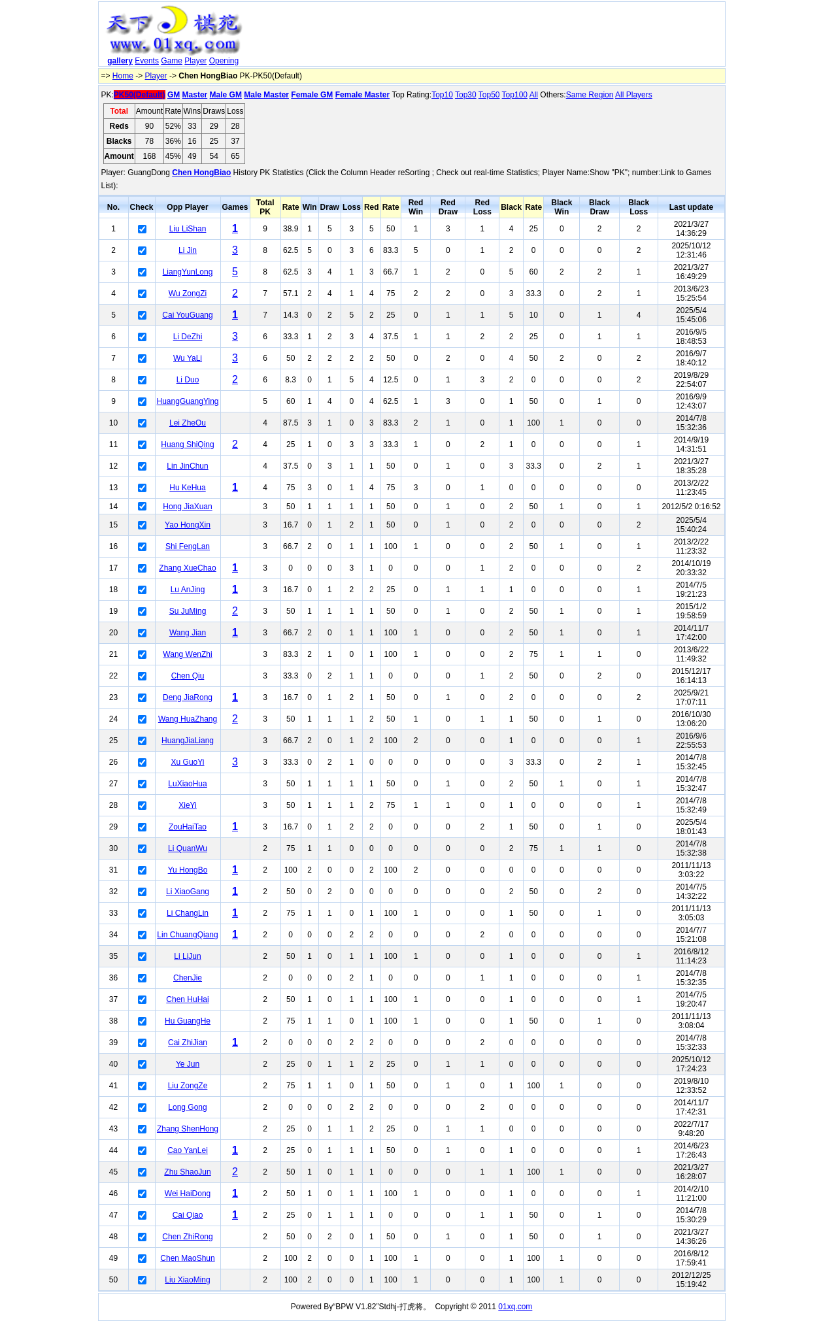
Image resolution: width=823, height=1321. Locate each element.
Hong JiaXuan (187, 506)
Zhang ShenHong (187, 1128)
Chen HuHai (187, 999)
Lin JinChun (187, 466)
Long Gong (187, 1107)
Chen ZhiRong (187, 1236)
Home (122, 75)
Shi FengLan (187, 546)
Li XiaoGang (187, 891)
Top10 (442, 94)
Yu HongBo (188, 870)
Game (171, 60)
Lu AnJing (188, 589)
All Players (633, 94)
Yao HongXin (187, 524)
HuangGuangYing (188, 401)
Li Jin (187, 250)
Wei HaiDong (187, 1193)
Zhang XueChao (187, 568)
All (533, 94)
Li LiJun (187, 956)
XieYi (187, 805)
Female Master (362, 94)
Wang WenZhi (187, 654)
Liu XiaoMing (187, 1279)
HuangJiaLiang (187, 740)
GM (173, 94)
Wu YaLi (187, 358)
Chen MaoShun (187, 1258)
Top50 (489, 94)
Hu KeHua (187, 487)
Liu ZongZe (188, 1085)
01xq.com (515, 1306)
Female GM (312, 94)
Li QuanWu (187, 848)
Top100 (515, 94)
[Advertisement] (486, 36)
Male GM (226, 94)
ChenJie (187, 977)
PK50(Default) (139, 94)
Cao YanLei (187, 1150)
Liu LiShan (188, 228)
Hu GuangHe (187, 1021)
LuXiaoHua (187, 783)
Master (195, 94)
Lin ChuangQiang (187, 934)
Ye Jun (187, 1064)
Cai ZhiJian (187, 1042)
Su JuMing (188, 611)
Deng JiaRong (187, 697)
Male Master (266, 94)
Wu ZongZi (188, 293)
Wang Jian (187, 632)
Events (147, 60)
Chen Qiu (188, 675)
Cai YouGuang (187, 315)
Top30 (466, 94)
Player (195, 60)
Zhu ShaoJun (187, 1172)
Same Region (590, 94)
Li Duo (187, 379)
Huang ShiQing (187, 444)
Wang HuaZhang (187, 719)
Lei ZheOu (187, 422)
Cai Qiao (188, 1215)
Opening (224, 60)
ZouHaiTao (188, 826)
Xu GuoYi (188, 762)
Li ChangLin (188, 913)
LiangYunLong (188, 271)
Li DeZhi (188, 336)
